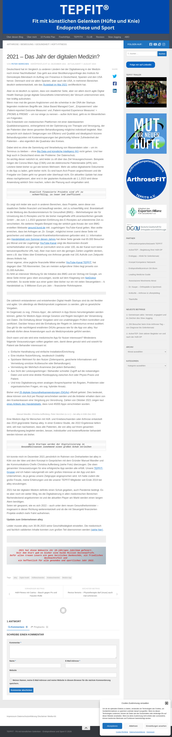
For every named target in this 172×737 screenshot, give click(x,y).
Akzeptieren (112, 726)
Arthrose (13, 44)
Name (12, 661)
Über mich (32, 37)
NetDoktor (90, 278)
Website (13, 670)
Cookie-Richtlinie (122, 732)
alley (15, 578)
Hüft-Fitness (59, 44)
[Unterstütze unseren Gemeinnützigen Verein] (159, 44)
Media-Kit (52, 716)
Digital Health (24, 578)
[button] (166, 703)
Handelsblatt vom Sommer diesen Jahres (33, 239)
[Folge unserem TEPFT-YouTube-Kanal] (155, 44)
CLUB (89, 37)
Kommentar (15, 643)
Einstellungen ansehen (156, 726)
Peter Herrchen (20, 64)
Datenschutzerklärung (137, 732)
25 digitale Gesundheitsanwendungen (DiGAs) (44, 392)
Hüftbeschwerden (38, 578)
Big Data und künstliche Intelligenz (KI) (58, 151)
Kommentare (18, 627)
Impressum (150, 732)
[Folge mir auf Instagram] (163, 44)
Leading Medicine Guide (139, 274)
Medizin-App (66, 578)
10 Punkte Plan (48, 37)
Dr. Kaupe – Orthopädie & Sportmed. (145, 287)
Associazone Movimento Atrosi (142, 280)
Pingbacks (39, 627)
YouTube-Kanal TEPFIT (78, 262)
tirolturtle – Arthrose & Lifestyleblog (144, 293)
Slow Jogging (114, 37)
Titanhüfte (133, 299)
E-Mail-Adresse (72, 661)
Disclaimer (42, 716)
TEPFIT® (78, 37)
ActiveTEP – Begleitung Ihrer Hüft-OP (145, 250)
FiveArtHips (64, 37)
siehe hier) (97, 529)
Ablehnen (133, 726)
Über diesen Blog (15, 37)
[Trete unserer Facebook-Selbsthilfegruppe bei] (150, 44)
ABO (127, 37)
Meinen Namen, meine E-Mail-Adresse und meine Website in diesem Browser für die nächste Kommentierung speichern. (60, 682)
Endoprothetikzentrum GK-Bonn (143, 268)
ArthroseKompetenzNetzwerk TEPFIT (145, 243)
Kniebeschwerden (53, 578)
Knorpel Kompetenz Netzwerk (142, 262)
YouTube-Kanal (48, 243)
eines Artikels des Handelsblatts (24, 404)
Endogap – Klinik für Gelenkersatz (144, 256)
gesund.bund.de (36, 227)
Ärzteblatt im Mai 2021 (55, 84)
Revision (100, 37)
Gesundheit (42, 44)
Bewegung (27, 44)
